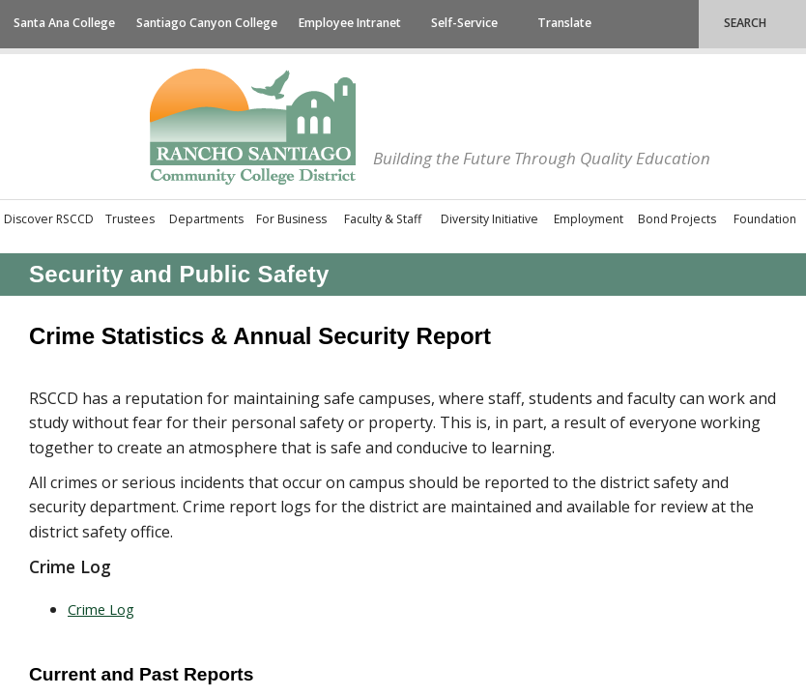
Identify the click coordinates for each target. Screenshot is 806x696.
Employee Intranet (350, 22)
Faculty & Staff (382, 219)
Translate (564, 22)
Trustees (130, 219)
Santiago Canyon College (206, 22)
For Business (291, 219)
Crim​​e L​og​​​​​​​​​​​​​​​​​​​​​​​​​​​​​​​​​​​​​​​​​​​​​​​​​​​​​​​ (101, 609)
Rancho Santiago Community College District (253, 127)
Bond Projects (677, 219)
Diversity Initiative (489, 219)
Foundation (765, 219)
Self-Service (464, 22)
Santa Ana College (64, 22)
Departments (206, 219)
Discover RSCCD (49, 219)
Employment (588, 219)
